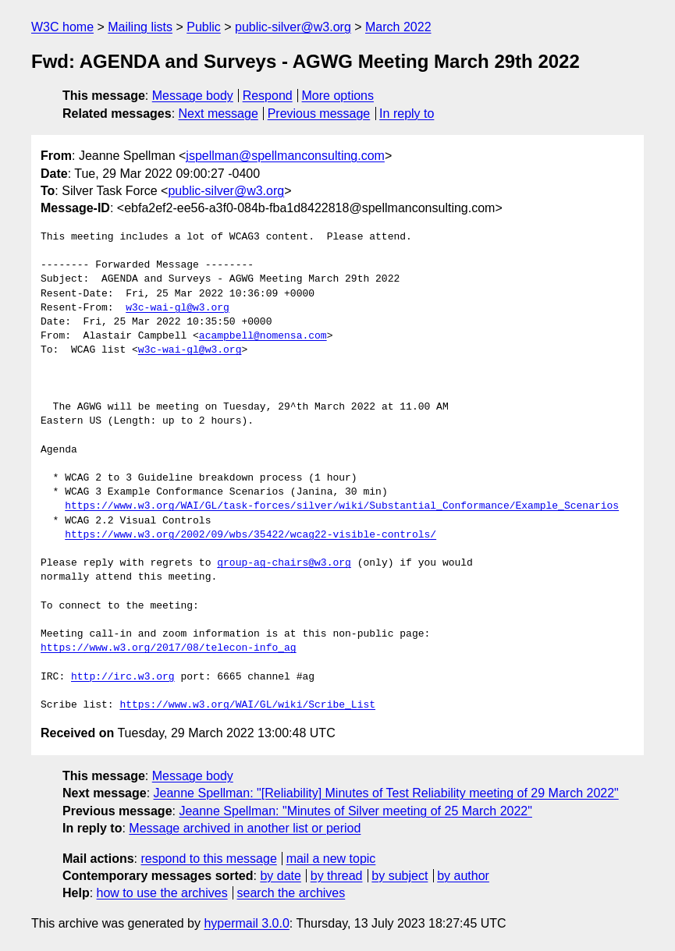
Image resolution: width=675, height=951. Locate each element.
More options (338, 95)
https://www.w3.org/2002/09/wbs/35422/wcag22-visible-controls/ (250, 535)
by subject (399, 875)
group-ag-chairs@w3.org (284, 563)
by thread (337, 875)
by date (280, 875)
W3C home (62, 27)
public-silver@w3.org (293, 27)
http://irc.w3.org (123, 677)
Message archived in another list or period (245, 828)
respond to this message (208, 858)
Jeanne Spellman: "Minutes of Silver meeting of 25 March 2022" (355, 811)
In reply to (406, 113)
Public (204, 27)
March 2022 (398, 27)
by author (463, 875)
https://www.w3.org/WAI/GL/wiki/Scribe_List (247, 705)
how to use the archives (162, 893)
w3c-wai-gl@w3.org (177, 308)
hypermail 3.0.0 (246, 923)
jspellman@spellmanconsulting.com (285, 155)
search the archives (291, 893)
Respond (268, 95)
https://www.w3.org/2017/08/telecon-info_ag (169, 648)
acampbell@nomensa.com (263, 336)
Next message (218, 113)
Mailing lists (140, 27)
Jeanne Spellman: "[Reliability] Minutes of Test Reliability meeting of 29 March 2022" (386, 793)
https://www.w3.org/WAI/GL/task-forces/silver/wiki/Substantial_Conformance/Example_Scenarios (342, 506)
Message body (192, 95)
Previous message (319, 113)
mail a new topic (331, 858)
